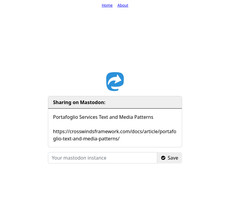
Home (107, 5)
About (122, 5)
